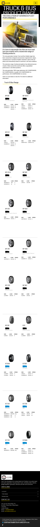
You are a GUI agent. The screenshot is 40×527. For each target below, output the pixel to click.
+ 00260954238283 (9, 509)
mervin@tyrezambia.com (10, 511)
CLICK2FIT (20, 491)
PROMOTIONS (20, 496)
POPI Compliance (22, 520)
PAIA (33, 519)
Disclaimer (28, 519)
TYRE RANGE (20, 494)
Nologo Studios (21, 519)
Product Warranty (13, 520)
